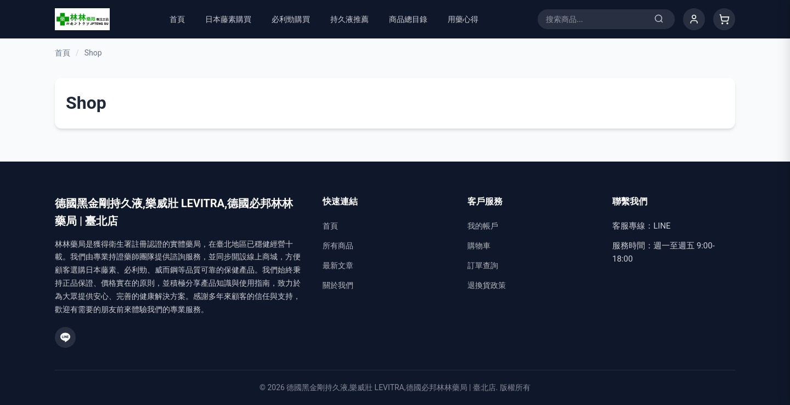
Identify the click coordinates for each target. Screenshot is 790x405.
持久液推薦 (349, 19)
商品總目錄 (408, 19)
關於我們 (338, 285)
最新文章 (338, 265)
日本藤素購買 (228, 19)
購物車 (478, 245)
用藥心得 (463, 19)
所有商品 (338, 245)
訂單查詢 (482, 265)
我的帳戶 (482, 225)
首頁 (177, 19)
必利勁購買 (291, 19)
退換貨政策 (486, 285)
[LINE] (65, 337)
